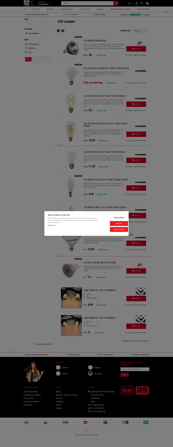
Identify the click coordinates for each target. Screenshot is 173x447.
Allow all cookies (114, 229)
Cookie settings (114, 217)
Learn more (51, 225)
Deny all (114, 223)
